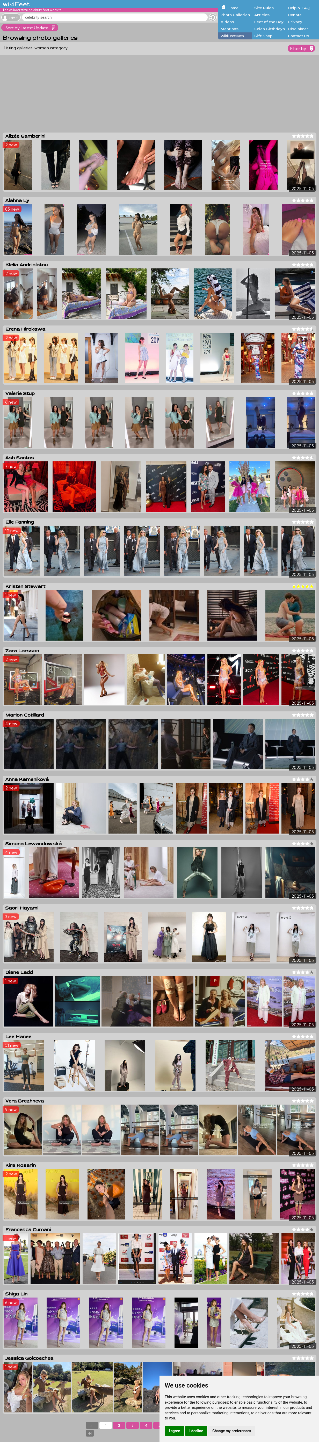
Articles (262, 14)
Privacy (295, 21)
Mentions (229, 28)
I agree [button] (174, 1431)
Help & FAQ (299, 7)
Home (233, 7)
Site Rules (264, 7)
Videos (227, 21)
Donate (295, 14)
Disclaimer (298, 28)
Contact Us (298, 35)
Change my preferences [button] (231, 1431)
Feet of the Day (269, 21)
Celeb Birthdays (269, 28)
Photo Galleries (235, 14)
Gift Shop (263, 35)
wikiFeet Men (232, 36)
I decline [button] (196, 1431)
